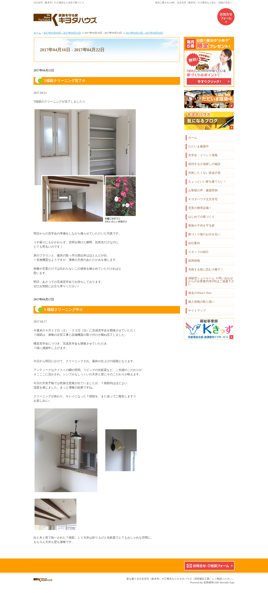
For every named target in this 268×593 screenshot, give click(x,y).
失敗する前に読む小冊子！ (205, 269)
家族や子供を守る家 (201, 225)
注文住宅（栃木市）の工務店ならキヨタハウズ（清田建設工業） (175, 578)
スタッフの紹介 (198, 251)
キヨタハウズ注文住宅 (203, 199)
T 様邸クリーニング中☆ (63, 310)
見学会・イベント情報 (203, 155)
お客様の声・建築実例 (203, 190)
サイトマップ (197, 310)
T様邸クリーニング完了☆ (64, 81)
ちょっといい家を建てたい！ (207, 181)
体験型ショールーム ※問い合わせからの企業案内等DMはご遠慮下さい (211, 281)
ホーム (192, 137)
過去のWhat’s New (200, 293)
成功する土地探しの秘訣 (204, 164)
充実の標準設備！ (200, 208)
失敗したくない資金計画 (204, 172)
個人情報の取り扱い (201, 301)
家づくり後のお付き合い (204, 234)
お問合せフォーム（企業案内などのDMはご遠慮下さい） (225, 16)
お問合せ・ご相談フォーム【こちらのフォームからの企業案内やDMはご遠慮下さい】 (209, 565)
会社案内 (194, 243)
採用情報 (194, 260)
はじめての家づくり (201, 216)
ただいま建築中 (198, 146)
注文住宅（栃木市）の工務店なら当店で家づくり (59, 2)
